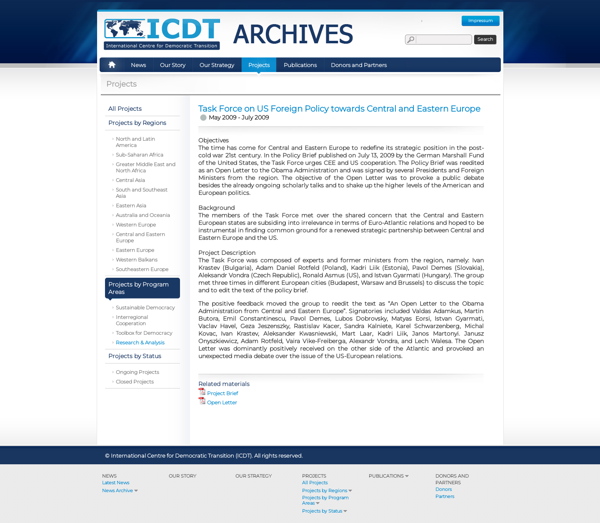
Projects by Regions (327, 490)
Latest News (115, 483)
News (109, 476)
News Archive (120, 490)
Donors (443, 489)
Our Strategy (253, 476)
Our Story (182, 476)
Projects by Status (325, 511)
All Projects (315, 483)
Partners (444, 496)
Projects (314, 476)
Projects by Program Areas (325, 500)
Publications (389, 476)
